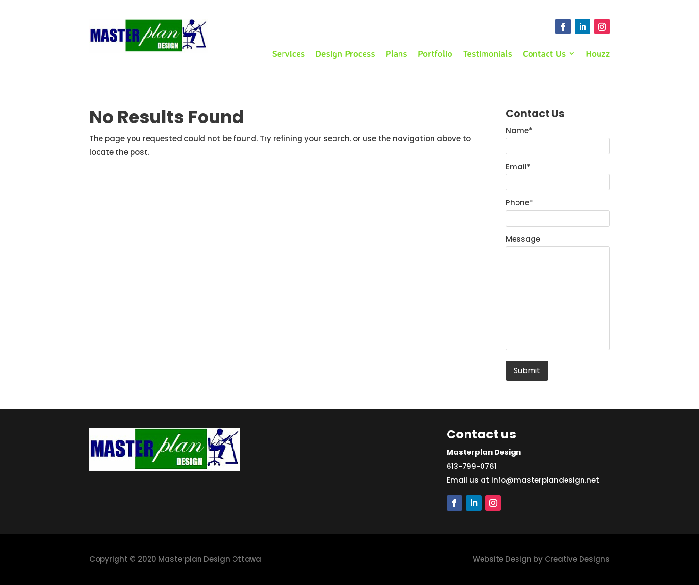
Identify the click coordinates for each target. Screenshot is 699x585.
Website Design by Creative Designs (541, 559)
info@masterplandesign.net (545, 480)
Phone (519, 203)
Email (518, 167)
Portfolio (435, 54)
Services (288, 54)
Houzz (598, 54)
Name (519, 130)
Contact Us (544, 54)
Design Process (345, 54)
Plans (396, 54)
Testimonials (487, 54)
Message (523, 239)
